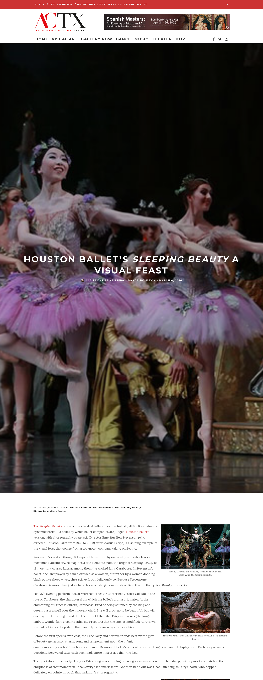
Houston (148, 280)
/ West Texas (106, 4)
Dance (123, 39)
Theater (162, 39)
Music (141, 39)
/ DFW (51, 4)
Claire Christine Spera (105, 280)
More (181, 39)
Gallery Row (96, 39)
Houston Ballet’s (137, 532)
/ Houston (64, 4)
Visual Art (65, 39)
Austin (40, 4)
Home (41, 39)
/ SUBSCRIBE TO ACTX (132, 4)
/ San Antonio (85, 4)
